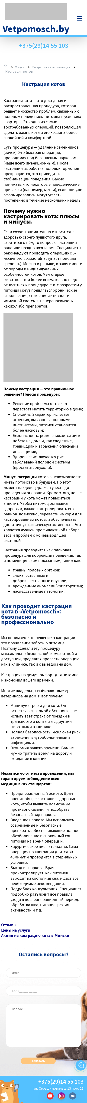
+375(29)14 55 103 (43, 46)
